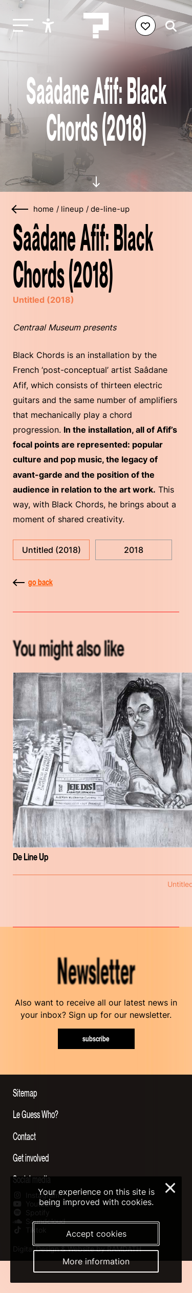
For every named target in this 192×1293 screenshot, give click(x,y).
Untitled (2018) (51, 550)
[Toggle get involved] (96, 1157)
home (43, 209)
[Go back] (20, 209)
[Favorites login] (145, 25)
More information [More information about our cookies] (96, 1261)
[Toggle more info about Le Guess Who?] (96, 1114)
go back (33, 582)
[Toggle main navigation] (20, 26)
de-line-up (110, 209)
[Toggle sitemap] (96, 1092)
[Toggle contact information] (96, 1136)
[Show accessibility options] (49, 25)
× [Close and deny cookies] (171, 1186)
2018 (133, 550)
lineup (72, 209)
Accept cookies (96, 1234)
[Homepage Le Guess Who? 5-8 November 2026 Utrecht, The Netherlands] (96, 25)
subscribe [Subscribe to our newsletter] (96, 1038)
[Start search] (168, 26)
